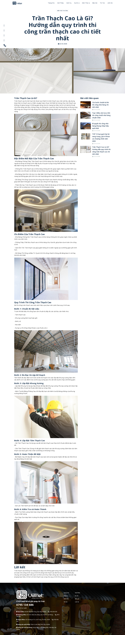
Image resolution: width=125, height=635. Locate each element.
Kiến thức (85, 3)
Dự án (76, 3)
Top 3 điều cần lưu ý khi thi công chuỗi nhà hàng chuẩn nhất (101, 115)
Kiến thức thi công (62, 10)
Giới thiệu (60, 3)
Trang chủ (51, 3)
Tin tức (102, 3)
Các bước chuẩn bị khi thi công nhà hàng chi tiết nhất (100, 104)
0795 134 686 (25, 604)
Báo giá (94, 3)
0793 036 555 (53, 611)
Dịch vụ (68, 3)
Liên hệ (110, 3)
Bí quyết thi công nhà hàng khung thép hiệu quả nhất (100, 125)
